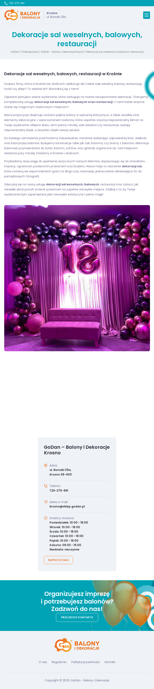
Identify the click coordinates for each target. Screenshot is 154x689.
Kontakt (110, 662)
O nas (43, 662)
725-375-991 (14, 3)
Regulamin (59, 662)
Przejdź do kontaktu (77, 617)
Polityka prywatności (85, 662)
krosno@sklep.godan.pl (67, 506)
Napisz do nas (58, 560)
